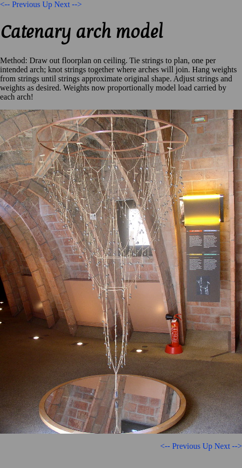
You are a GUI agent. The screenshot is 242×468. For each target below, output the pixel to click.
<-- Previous (20, 4)
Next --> (68, 4)
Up (47, 4)
